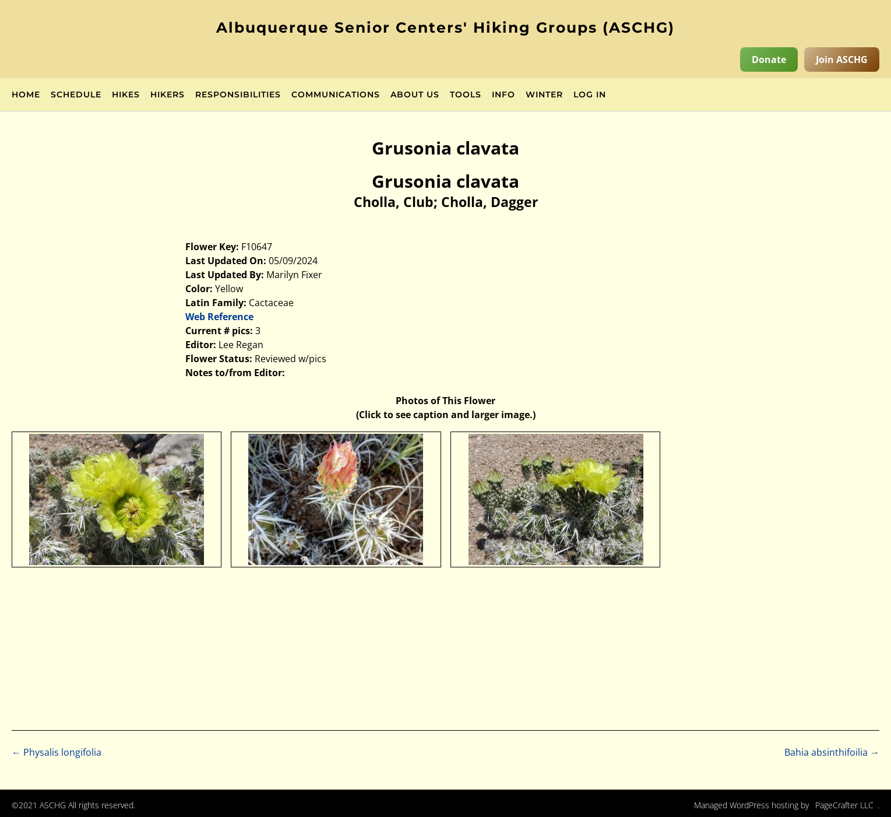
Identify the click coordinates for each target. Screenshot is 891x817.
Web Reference (219, 316)
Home (26, 95)
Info (503, 95)
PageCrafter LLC (844, 805)
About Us (414, 95)
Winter (544, 95)
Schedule (76, 95)
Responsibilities (238, 95)
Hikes (126, 95)
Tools (465, 95)
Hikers (167, 95)
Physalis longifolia (56, 752)
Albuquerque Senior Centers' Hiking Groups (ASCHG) (445, 27)
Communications (335, 95)
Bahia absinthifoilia (831, 752)
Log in (589, 95)
